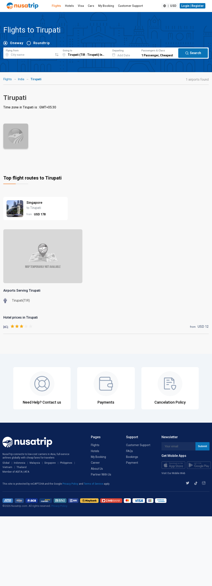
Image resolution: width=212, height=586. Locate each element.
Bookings (132, 457)
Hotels (69, 5)
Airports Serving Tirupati (21, 290)
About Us (97, 468)
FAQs (129, 451)
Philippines (66, 462)
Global (6, 462)
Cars (91, 5)
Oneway (16, 43)
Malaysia (35, 462)
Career (95, 462)
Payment (132, 462)
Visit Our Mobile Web (173, 473)
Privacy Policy (71, 483)
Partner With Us (101, 474)
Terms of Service (94, 483)
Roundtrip (41, 43)
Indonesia (19, 462)
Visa (81, 5)
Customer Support (130, 5)
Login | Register (192, 5)
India (21, 79)
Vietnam (7, 467)
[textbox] (28, 52)
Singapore (50, 462)
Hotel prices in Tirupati (20, 317)
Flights (56, 5)
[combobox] (28, 52)
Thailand (21, 467)
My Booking (106, 5)
